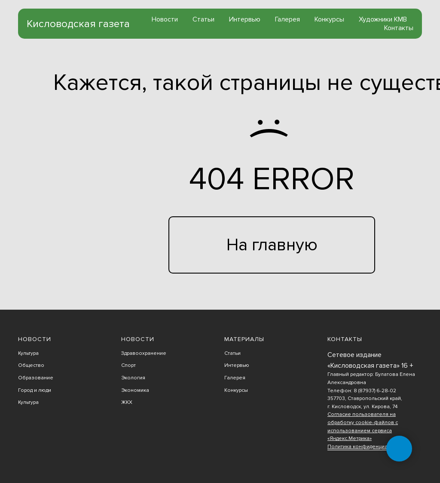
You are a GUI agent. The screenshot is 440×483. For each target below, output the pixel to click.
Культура (28, 353)
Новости (165, 19)
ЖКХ (126, 402)
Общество (31, 365)
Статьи (203, 19)
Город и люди (34, 390)
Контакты (398, 28)
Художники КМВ (383, 19)
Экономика (135, 390)
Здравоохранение (143, 353)
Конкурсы (329, 19)
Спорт (128, 365)
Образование (35, 378)
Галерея (287, 19)
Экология (133, 378)
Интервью (244, 19)
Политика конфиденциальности (367, 446)
